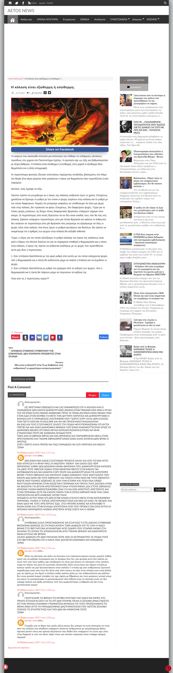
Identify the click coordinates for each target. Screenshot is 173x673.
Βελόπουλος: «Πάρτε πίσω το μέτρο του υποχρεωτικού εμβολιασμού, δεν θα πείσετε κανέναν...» (148, 175)
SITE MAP (55, 670)
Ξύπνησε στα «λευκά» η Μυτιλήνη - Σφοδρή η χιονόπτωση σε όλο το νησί (147, 315)
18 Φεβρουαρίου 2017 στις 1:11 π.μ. (36, 440)
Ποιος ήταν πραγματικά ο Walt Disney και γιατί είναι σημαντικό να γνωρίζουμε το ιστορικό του (149, 288)
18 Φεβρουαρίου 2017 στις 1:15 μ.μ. (36, 535)
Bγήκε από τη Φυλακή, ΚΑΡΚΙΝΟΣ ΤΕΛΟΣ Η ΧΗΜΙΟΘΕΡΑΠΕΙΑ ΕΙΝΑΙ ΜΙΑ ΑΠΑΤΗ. (148, 343)
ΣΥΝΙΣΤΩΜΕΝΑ (118, 19)
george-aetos (31, 443)
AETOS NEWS (21, 10)
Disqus (105, 383)
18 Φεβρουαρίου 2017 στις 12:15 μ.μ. (37, 502)
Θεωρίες (18, 332)
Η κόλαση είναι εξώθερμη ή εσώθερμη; (43, 87)
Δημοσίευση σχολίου (18, 635)
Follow (104, 337)
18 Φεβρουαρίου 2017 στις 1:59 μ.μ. (36, 577)
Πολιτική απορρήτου (70, 670)
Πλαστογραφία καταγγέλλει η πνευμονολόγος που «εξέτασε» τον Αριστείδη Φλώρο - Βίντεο (148, 147)
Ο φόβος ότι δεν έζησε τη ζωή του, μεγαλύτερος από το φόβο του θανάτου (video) (149, 203)
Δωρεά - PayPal (46, 3)
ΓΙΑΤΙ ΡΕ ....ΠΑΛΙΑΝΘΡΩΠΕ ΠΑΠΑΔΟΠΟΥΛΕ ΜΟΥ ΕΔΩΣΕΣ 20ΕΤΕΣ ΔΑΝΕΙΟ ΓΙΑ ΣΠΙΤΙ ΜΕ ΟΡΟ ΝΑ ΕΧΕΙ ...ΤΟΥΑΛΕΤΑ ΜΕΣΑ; (149, 120)
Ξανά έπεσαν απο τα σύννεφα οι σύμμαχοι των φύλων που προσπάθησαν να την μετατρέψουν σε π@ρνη (149, 92)
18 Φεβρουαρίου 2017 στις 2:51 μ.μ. (36, 630)
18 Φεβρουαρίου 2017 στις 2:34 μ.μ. (36, 605)
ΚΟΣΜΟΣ (152, 19)
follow (32, 3)
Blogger (92, 383)
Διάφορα (137, 19)
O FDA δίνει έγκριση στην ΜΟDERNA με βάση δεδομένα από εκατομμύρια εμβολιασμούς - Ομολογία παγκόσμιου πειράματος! (149, 232)
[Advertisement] (86, 49)
